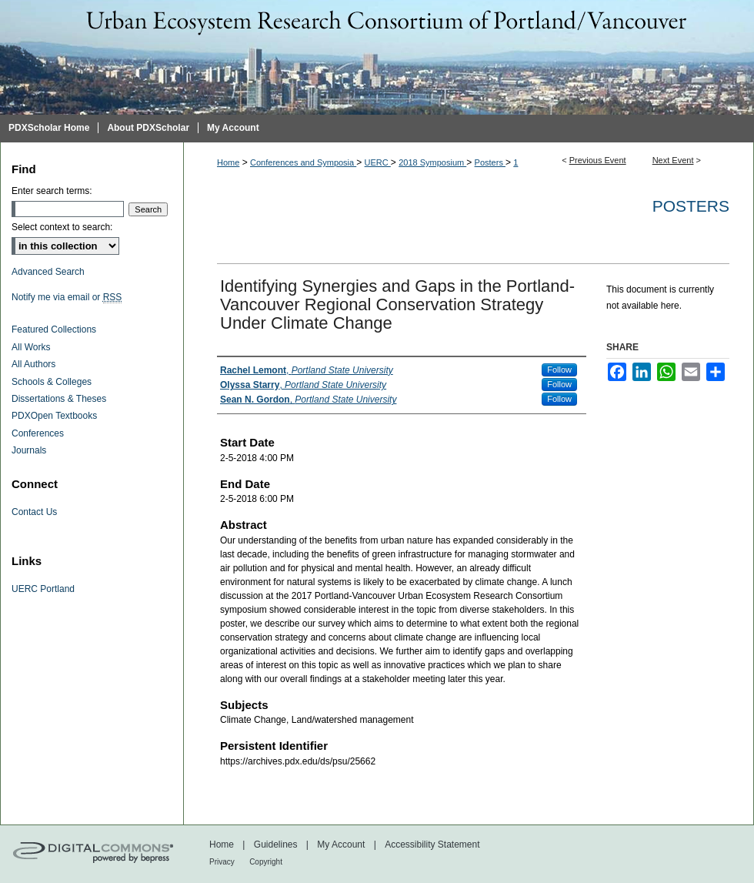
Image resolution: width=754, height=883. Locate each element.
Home (228, 162)
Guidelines (276, 844)
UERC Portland (43, 589)
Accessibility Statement (432, 844)
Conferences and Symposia (303, 162)
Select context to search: (62, 227)
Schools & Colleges (52, 381)
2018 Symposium (432, 162)
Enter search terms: (52, 191)
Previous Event (597, 160)
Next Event (673, 160)
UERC (378, 162)
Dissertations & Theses (59, 398)
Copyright (265, 862)
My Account (341, 844)
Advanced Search (48, 271)
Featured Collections (54, 329)
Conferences (38, 433)
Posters (490, 162)
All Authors (33, 364)
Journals (29, 450)
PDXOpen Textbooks (54, 415)
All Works (31, 347)
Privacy (222, 862)
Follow (559, 369)
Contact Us (34, 512)
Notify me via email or (67, 297)
